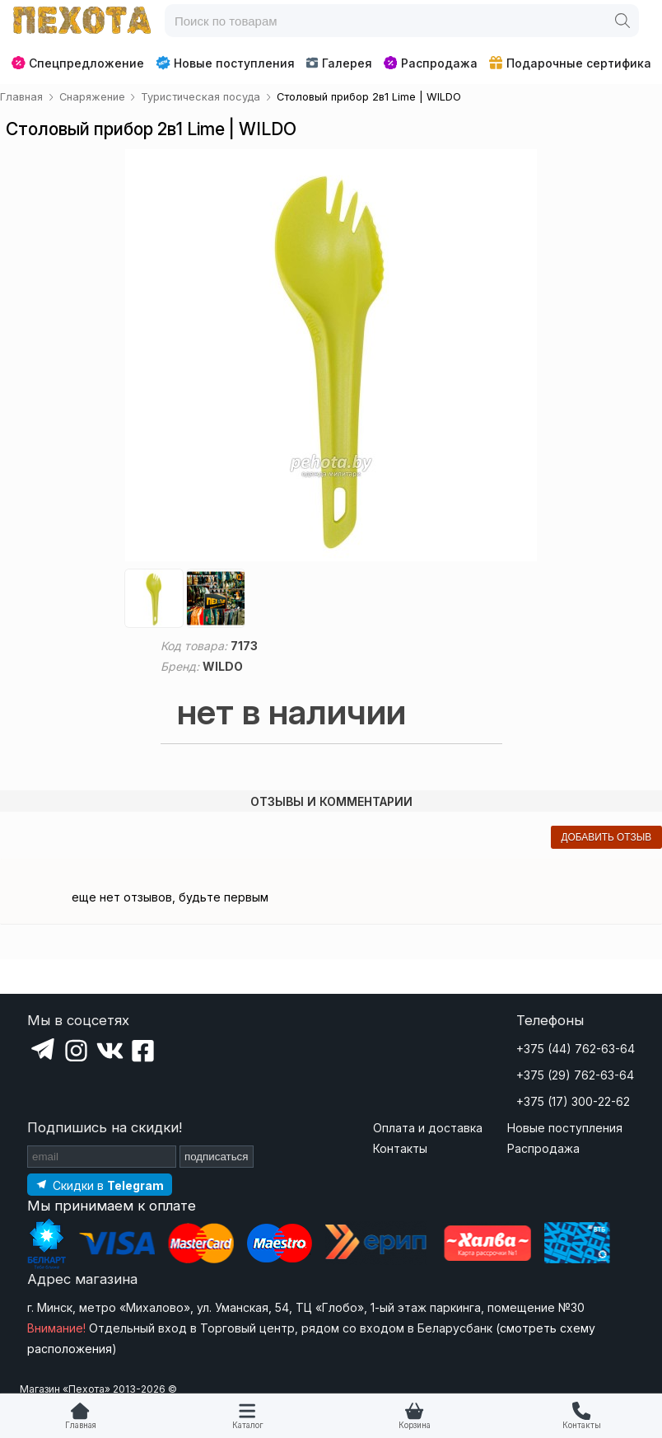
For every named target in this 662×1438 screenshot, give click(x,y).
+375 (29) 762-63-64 (575, 1075)
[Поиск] (622, 20)
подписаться (216, 1156)
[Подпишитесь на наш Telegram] (99, 1184)
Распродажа (431, 63)
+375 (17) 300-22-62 (573, 1101)
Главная (80, 1425)
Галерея (338, 63)
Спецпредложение (78, 63)
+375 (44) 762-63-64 (575, 1049)
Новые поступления (225, 62)
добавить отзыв (606, 837)
